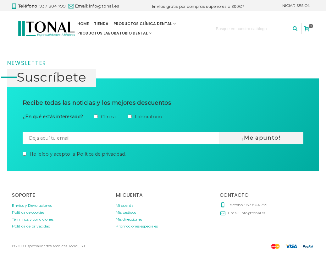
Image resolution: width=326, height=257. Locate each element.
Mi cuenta (125, 205)
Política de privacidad (31, 226)
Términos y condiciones (32, 219)
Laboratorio (148, 117)
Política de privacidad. (101, 154)
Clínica (108, 117)
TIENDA (101, 23)
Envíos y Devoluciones (32, 205)
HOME (83, 23)
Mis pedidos (126, 212)
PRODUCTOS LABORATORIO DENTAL (112, 33)
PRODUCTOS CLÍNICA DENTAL (142, 23)
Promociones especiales (137, 226)
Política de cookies (28, 212)
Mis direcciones (129, 219)
